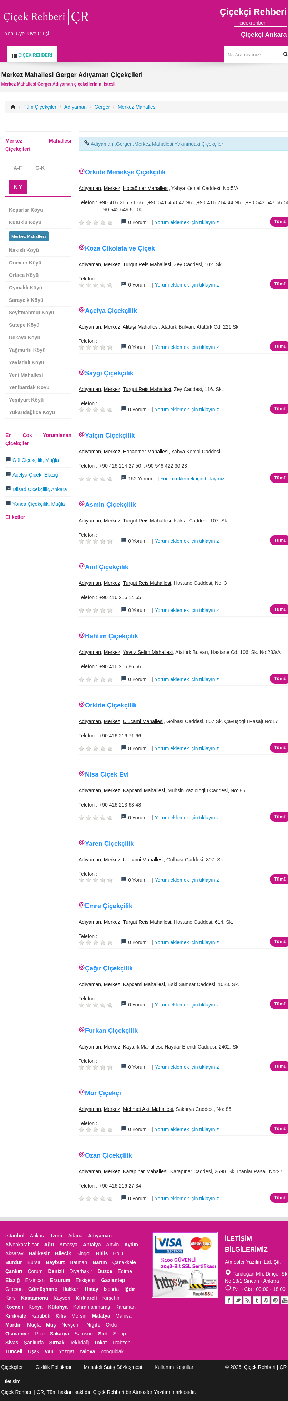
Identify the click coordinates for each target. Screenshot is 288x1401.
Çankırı (13, 1271)
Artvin (112, 1244)
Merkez (112, 188)
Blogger (247, 1300)
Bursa (34, 1262)
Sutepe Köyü (24, 325)
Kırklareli (86, 1298)
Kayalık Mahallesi (142, 1047)
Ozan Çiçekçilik (108, 1155)
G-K (40, 168)
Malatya (101, 1316)
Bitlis (102, 1253)
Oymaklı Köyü (25, 287)
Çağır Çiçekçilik (109, 968)
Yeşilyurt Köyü (26, 400)
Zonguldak (111, 1351)
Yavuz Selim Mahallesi (148, 652)
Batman (78, 1262)
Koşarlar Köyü (26, 210)
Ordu (111, 1325)
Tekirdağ (79, 1342)
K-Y (18, 187)
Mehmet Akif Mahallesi (148, 1109)
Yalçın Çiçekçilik (110, 435)
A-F (18, 168)
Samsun (84, 1333)
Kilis (61, 1316)
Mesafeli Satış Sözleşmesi (113, 1367)
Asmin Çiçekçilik (110, 504)
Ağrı (49, 1244)
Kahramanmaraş (91, 1307)
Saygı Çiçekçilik (109, 373)
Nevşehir (71, 1325)
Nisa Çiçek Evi (107, 774)
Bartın (99, 1262)
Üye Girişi (38, 33)
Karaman (125, 1307)
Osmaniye (17, 1333)
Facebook (228, 1300)
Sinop (119, 1333)
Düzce (104, 1271)
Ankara (38, 1235)
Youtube (265, 1300)
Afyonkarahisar (22, 1244)
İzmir (57, 1235)
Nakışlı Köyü (24, 250)
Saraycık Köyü (26, 300)
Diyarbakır (81, 1271)
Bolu (118, 1253)
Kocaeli (14, 1307)
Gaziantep (113, 1280)
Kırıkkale (15, 1316)
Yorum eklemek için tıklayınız (187, 222)
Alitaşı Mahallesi (141, 327)
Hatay (91, 1289)
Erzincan (34, 1280)
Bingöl (83, 1253)
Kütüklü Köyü (25, 222)
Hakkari (70, 1289)
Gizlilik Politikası (53, 1367)
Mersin (78, 1316)
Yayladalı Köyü (26, 362)
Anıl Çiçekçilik (106, 567)
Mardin (13, 1325)
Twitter (238, 1300)
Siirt (103, 1333)
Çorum (34, 1271)
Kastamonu (34, 1298)
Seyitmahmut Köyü (31, 312)
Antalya (92, 1244)
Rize (40, 1333)
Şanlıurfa (34, 1342)
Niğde (93, 1325)
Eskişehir (86, 1280)
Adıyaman (75, 107)
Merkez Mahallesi (137, 107)
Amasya (68, 1244)
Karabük (40, 1316)
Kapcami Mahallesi (144, 790)
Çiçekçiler (12, 1367)
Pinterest (274, 1300)
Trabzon (121, 1342)
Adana (75, 1235)
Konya (36, 1307)
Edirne (125, 1271)
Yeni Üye (15, 33)
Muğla (34, 1325)
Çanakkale (124, 1262)
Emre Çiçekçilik (108, 906)
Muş (51, 1325)
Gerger (102, 107)
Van (49, 1351)
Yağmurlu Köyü (27, 350)
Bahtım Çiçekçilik (111, 636)
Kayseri (62, 1298)
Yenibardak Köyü (29, 387)
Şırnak (57, 1342)
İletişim (13, 1381)
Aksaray (14, 1253)
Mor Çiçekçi (103, 1093)
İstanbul (15, 1235)
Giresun (14, 1289)
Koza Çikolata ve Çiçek (120, 248)
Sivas (12, 1342)
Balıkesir (39, 1253)
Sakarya (59, 1333)
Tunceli (13, 1351)
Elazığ (12, 1280)
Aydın (131, 1244)
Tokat (100, 1342)
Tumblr (256, 1300)
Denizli (56, 1271)
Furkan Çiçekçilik (111, 1030)
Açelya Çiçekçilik (111, 310)
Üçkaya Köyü (24, 337)
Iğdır (129, 1289)
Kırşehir (111, 1298)
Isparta (111, 1289)
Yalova (87, 1351)
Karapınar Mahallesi (145, 1171)
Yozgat (66, 1351)
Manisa (123, 1316)
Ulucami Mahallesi (143, 721)
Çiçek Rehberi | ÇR (265, 1367)
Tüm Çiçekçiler (40, 107)
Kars (10, 1298)
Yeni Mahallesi (26, 375)
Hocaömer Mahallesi (146, 188)
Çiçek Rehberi (32, 55)
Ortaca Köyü (24, 275)
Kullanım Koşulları (175, 1367)
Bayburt (55, 1262)
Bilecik (63, 1253)
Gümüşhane (42, 1289)
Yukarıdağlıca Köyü (32, 412)
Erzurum (60, 1280)
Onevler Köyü (25, 263)
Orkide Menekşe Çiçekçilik (125, 172)
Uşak (33, 1351)
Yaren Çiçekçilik (109, 843)
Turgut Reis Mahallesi (147, 264)
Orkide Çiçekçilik (111, 705)
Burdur (13, 1262)
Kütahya (58, 1307)
